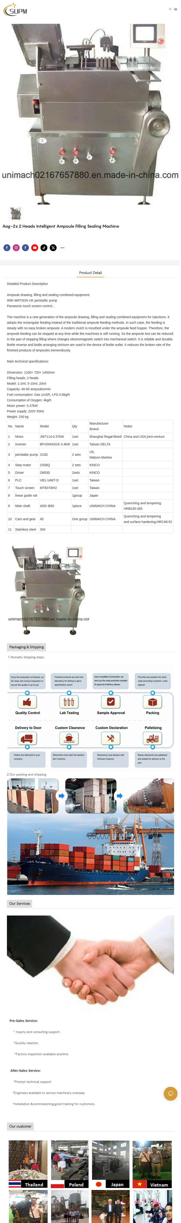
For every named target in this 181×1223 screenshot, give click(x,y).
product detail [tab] (90, 273)
